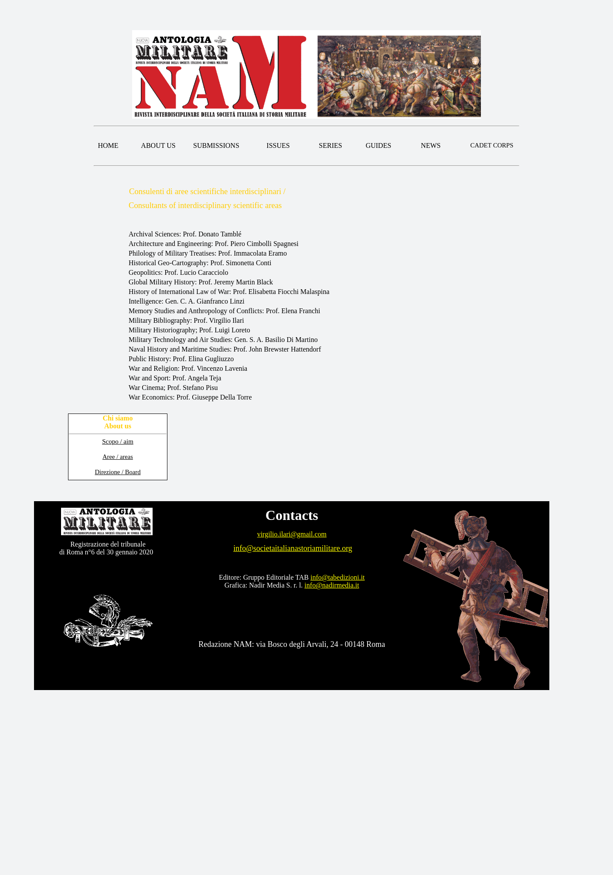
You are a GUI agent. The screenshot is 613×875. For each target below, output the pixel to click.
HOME (108, 145)
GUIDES (379, 145)
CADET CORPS (492, 145)
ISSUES (277, 145)
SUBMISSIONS (216, 145)
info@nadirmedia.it (331, 585)
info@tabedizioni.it (337, 577)
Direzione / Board (118, 471)
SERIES (330, 145)
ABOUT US (158, 145)
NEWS (430, 145)
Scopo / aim (117, 441)
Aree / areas (117, 456)
